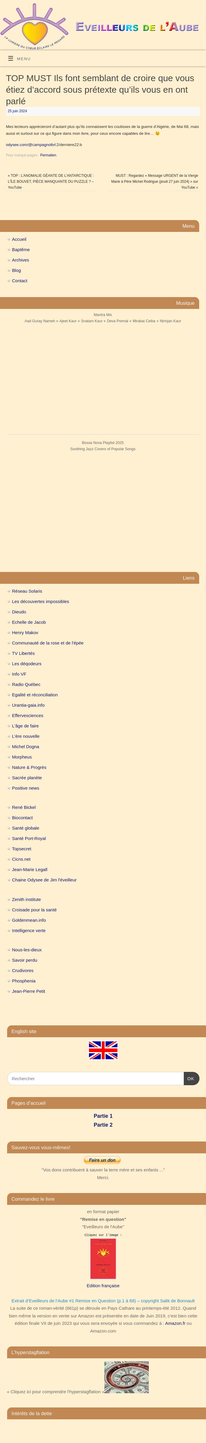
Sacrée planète (27, 777)
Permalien (48, 155)
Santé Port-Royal (29, 838)
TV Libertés (23, 653)
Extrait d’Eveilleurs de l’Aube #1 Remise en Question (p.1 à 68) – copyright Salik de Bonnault (103, 1300)
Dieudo (19, 611)
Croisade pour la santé (34, 909)
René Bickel (24, 807)
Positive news (25, 788)
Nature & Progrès (29, 767)
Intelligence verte (29, 930)
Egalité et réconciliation (35, 694)
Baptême (21, 249)
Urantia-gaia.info (28, 705)
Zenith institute (26, 899)
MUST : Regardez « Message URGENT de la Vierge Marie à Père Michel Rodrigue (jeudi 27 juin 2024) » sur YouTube (154, 182)
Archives (20, 259)
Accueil (19, 239)
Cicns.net (21, 859)
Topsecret (21, 848)
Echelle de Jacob (29, 622)
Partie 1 (103, 1116)
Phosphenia (24, 980)
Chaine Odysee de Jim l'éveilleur (44, 879)
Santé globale (25, 827)
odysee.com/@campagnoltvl (30, 144)
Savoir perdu (24, 960)
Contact (20, 280)
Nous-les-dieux (27, 949)
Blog (16, 270)
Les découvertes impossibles (40, 601)
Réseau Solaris (27, 591)
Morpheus (22, 756)
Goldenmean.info (29, 920)
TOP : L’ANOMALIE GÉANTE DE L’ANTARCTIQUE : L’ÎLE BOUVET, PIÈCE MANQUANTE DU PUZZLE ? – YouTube (51, 182)
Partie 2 (103, 1125)
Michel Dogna (25, 746)
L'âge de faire (25, 725)
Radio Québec (26, 684)
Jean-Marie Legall (29, 869)
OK (189, 1078)
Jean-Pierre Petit (28, 991)
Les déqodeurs (26, 663)
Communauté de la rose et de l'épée (48, 642)
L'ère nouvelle (26, 736)
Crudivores (23, 970)
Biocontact (22, 817)
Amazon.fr (175, 1323)
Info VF (19, 673)
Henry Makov (25, 632)
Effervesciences (28, 715)
